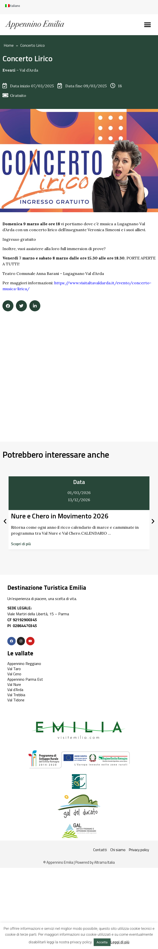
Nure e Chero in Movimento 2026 (60, 516)
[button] (147, 24)
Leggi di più (120, 942)
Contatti (100, 850)
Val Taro (14, 669)
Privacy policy (139, 850)
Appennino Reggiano (24, 663)
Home (9, 45)
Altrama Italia (104, 862)
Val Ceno (14, 674)
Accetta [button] (102, 942)
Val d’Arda (29, 70)
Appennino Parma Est (25, 679)
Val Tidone (15, 700)
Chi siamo (117, 850)
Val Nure (14, 684)
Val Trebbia (16, 695)
